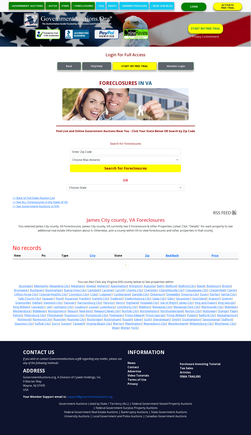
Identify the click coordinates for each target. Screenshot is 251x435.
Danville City (140, 294)
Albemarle (40, 286)
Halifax (36, 303)
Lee (49, 307)
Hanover (69, 303)
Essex (203, 294)
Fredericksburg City (137, 298)
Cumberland (122, 294)
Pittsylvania (54, 315)
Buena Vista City (74, 290)
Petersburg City (34, 315)
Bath (160, 286)
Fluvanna (71, 298)
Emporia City (189, 294)
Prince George (155, 315)
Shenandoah (161, 319)
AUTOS (52, 5)
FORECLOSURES (83, 5)
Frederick (116, 298)
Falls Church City (29, 298)
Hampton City (52, 303)
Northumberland (171, 311)
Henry (120, 303)
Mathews (231, 307)
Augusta (149, 286)
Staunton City (23, 324)
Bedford (170, 286)
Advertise (134, 371)
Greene (226, 298)
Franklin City (100, 298)
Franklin (84, 298)
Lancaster (37, 307)
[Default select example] (125, 159)
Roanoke (59, 319)
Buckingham (53, 290)
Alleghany (77, 286)
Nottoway (209, 311)
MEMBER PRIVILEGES (134, 5)
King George (226, 303)
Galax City (158, 298)
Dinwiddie (172, 294)
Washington (133, 324)
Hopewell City (149, 303)
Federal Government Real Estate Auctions (91, 412)
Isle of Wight (168, 303)
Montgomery (56, 311)
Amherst (102, 286)
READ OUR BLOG (162, 5)
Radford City (207, 315)
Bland (200, 286)
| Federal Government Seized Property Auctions (161, 404)
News (131, 363)
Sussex (65, 324)
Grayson (213, 298)
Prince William (175, 315)
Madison (144, 307)
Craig (93, 294)
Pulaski (191, 315)
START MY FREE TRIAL (205, 28)
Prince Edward (134, 315)
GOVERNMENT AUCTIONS (26, 5)
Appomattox (119, 286)
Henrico (108, 303)
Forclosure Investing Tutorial (200, 364)
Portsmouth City (96, 315)
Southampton (191, 319)
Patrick (17, 315)
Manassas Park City (186, 307)
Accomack (25, 286)
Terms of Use (137, 380)
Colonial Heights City (52, 294)
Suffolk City (42, 324)
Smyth (176, 319)
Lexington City (63, 307)
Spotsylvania (211, 319)
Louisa (93, 307)
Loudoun (80, 307)
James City (185, 303)
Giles (170, 298)
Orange (223, 311)
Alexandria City (59, 286)
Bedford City (186, 286)
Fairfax (214, 294)
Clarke (231, 290)
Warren (118, 324)
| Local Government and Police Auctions (116, 416)
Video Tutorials (138, 375)
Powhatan (116, 315)
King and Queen (205, 303)
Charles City (134, 290)
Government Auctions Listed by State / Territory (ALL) (94, 404)
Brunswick (21, 290)
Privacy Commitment (205, 36)
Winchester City (225, 324)
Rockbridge (94, 319)
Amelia (90, 286)
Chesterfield (217, 290)
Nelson (72, 311)
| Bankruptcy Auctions (134, 412)
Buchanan (36, 290)
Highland (132, 303)
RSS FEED (224, 212)
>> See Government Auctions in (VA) (36, 206)
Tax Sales (186, 368)
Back (69, 66)
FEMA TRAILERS (190, 376)
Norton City (192, 311)
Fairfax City (228, 294)
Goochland (199, 298)
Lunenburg (107, 307)
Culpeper (105, 294)
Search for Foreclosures (125, 168)
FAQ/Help (96, 66)
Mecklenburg (21, 311)
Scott (147, 319)
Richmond (23, 319)
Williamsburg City (200, 324)
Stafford (226, 319)
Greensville (22, 303)
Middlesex (39, 311)
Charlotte (150, 290)
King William (21, 307)
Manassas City (161, 307)
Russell (127, 319)
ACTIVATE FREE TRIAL (227, 6)
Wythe (125, 328)
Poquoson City (73, 315)
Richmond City (42, 319)
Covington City (78, 294)
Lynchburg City (126, 307)
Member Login (176, 66)
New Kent (85, 311)
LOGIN (194, 6)
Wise (115, 328)
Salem (138, 319)
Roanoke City (76, 319)
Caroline (107, 290)
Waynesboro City (154, 324)
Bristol (226, 286)
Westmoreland (177, 324)
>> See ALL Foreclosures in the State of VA (40, 202)
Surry (55, 324)
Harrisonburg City (89, 303)
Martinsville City (211, 307)
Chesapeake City (196, 290)
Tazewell (78, 324)
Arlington (135, 286)
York (134, 328)
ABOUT (112, 5)
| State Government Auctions (168, 412)
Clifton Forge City (25, 294)
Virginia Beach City (98, 324)
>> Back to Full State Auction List (34, 198)
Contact (133, 367)
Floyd (59, 298)
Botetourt (213, 286)
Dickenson (157, 294)
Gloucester (183, 298)
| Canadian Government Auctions (165, 416)
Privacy (133, 384)
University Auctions (77, 416)
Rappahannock (227, 315)
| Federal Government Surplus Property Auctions (125, 408)
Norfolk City (130, 311)
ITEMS (65, 5)
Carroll (119, 290)
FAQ (100, 5)
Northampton (149, 311)
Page (233, 311)
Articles (185, 372)
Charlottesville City (171, 290)
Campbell (94, 290)
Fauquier (48, 298)
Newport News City (106, 311)
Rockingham (112, 319)
